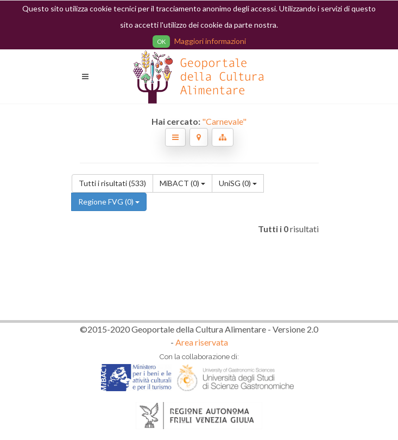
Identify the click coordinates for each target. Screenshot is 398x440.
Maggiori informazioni (210, 41)
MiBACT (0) (182, 183)
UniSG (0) (238, 183)
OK (161, 41)
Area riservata (201, 342)
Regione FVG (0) (109, 201)
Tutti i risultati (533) (112, 183)
